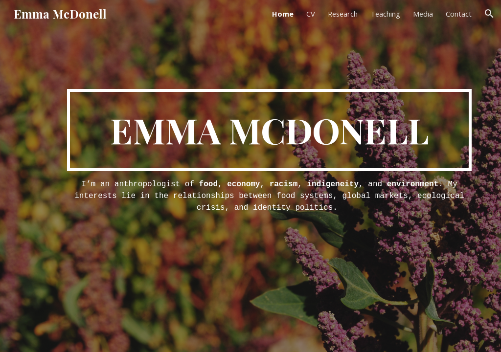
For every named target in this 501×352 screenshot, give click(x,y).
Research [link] (343, 14)
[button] (489, 13)
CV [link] (310, 14)
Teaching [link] (385, 14)
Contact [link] (459, 14)
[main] (269, 130)
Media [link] (423, 14)
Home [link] (283, 14)
